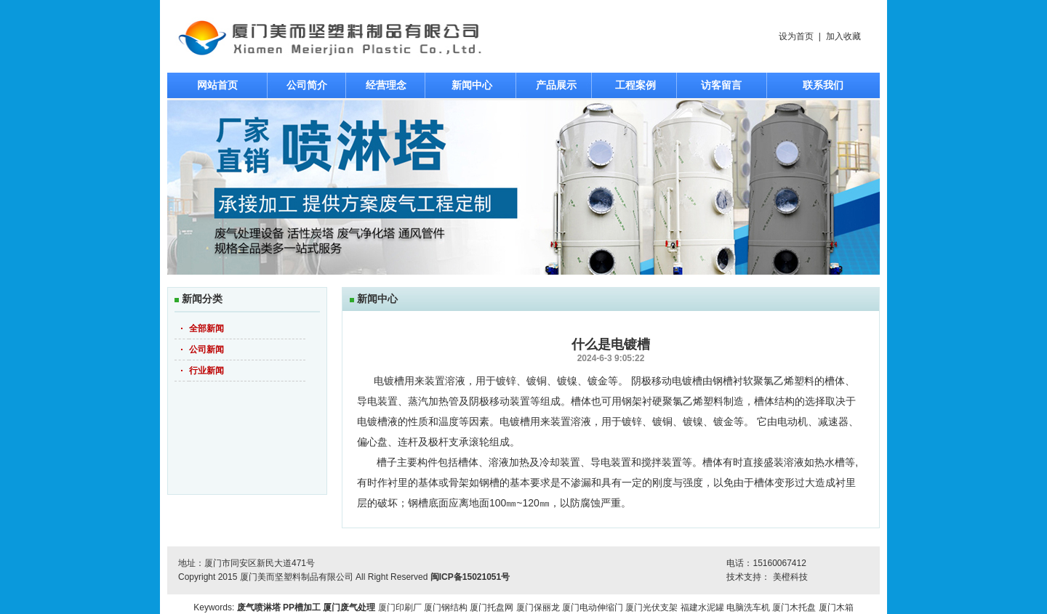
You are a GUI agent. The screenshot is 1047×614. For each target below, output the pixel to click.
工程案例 (635, 85)
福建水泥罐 (702, 607)
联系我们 (823, 85)
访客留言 (721, 85)
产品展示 (556, 85)
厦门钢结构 (446, 607)
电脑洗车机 (748, 607)
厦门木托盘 (794, 607)
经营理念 (386, 85)
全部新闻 (206, 328)
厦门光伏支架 (651, 607)
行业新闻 (206, 370)
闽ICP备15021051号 (470, 577)
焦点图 (523, 187)
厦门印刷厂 (400, 607)
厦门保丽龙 (538, 607)
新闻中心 (472, 85)
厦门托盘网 (491, 607)
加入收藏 (843, 36)
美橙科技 (790, 577)
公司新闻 (206, 349)
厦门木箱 (836, 607)
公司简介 (306, 85)
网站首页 (217, 85)
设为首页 (796, 36)
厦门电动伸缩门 (592, 607)
